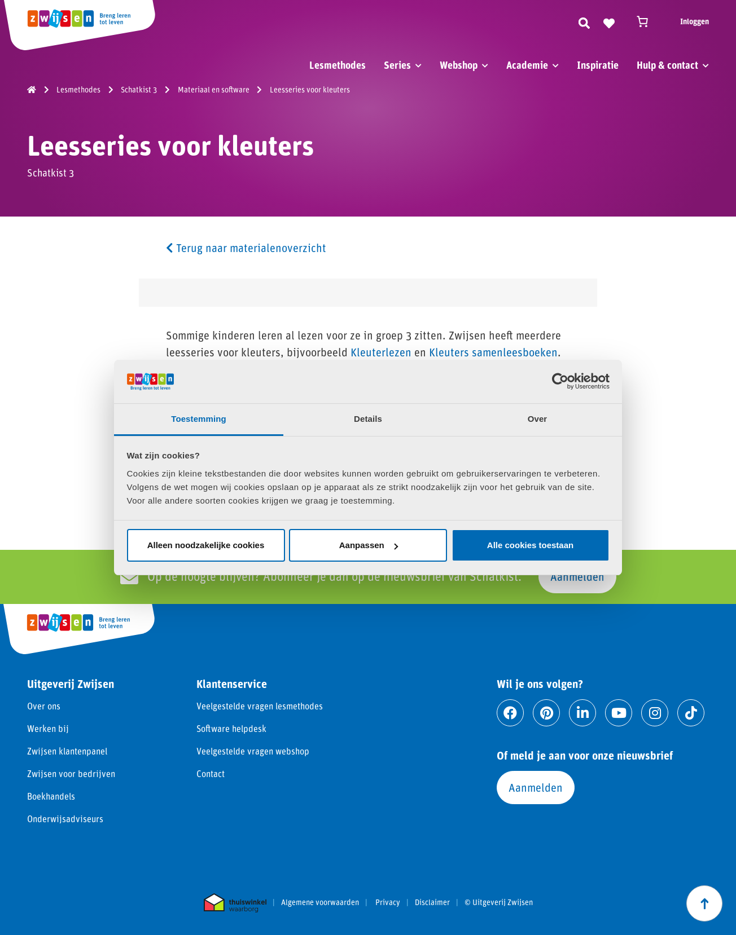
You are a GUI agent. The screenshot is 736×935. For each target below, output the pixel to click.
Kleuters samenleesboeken (493, 352)
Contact (210, 773)
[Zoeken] (584, 21)
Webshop (458, 65)
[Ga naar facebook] (510, 712)
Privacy (387, 902)
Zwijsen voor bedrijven (71, 773)
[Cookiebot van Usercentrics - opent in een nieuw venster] (560, 381)
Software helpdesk (231, 728)
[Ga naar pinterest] (546, 712)
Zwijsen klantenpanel (67, 751)
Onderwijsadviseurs (65, 818)
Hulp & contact (667, 65)
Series (397, 65)
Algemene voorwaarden (320, 902)
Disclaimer (432, 902)
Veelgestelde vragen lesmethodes (259, 706)
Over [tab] (537, 419)
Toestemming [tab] (198, 419)
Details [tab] (368, 419)
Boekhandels (51, 796)
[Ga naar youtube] (618, 712)
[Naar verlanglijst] (609, 21)
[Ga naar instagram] (654, 712)
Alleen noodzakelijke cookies (206, 545)
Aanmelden (577, 576)
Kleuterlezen (381, 352)
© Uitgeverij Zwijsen (499, 902)
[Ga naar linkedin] (582, 712)
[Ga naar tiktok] (690, 712)
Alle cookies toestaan (530, 545)
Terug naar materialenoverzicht (246, 247)
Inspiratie (598, 65)
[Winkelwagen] (647, 21)
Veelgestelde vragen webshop (252, 751)
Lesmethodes (337, 65)
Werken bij (48, 728)
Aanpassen (368, 545)
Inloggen (694, 21)
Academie (527, 65)
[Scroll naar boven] (704, 903)
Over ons (43, 706)
